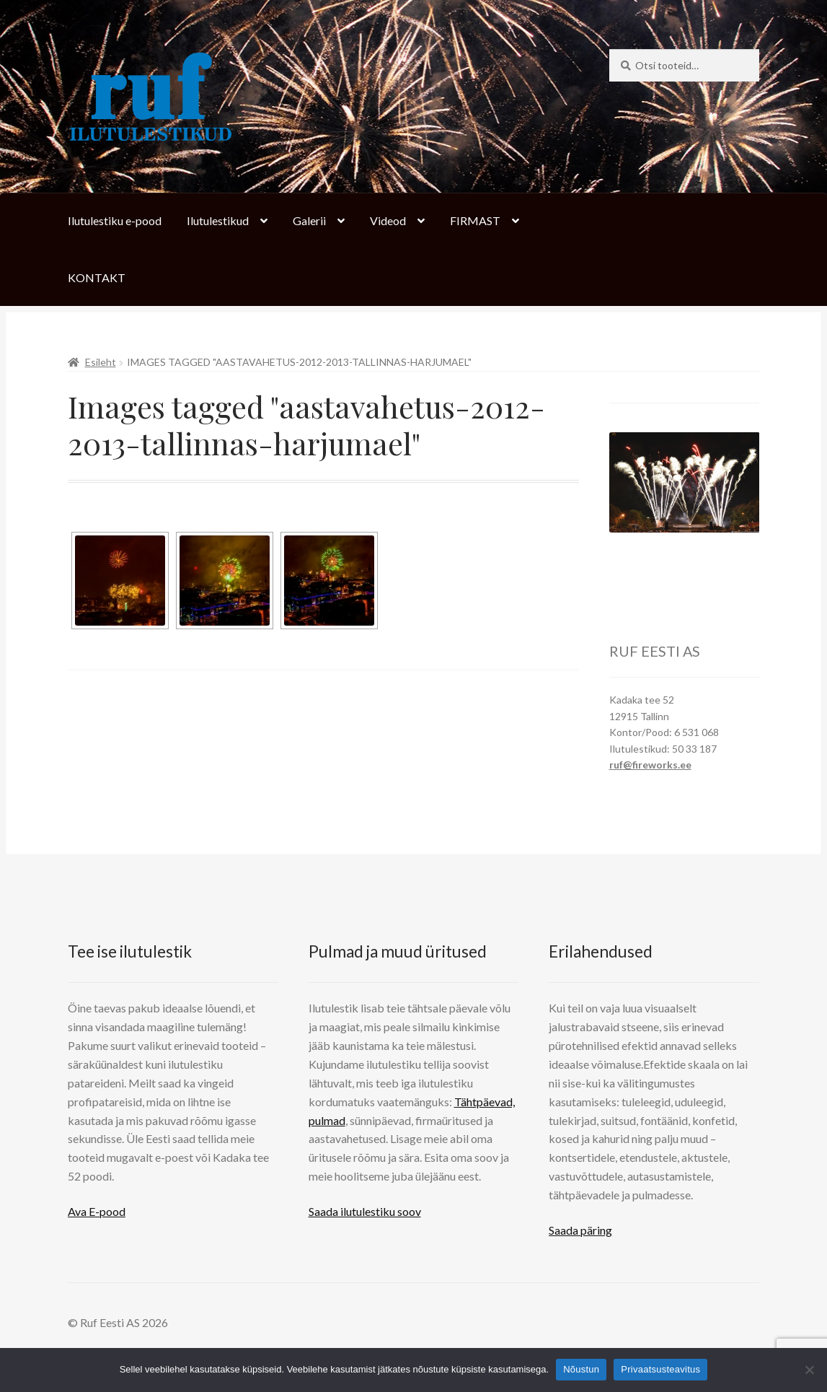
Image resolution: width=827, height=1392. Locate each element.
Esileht (100, 362)
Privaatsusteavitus (660, 1369)
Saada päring (580, 1230)
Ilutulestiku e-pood (115, 220)
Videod (388, 220)
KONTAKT (96, 277)
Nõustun (581, 1369)
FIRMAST (475, 220)
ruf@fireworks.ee (650, 764)
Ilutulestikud (218, 220)
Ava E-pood (96, 1211)
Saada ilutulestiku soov (365, 1211)
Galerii (309, 220)
